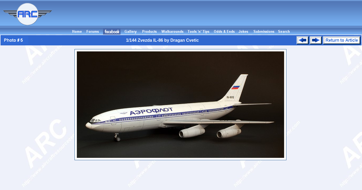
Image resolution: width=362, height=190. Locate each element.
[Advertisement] (266, 16)
